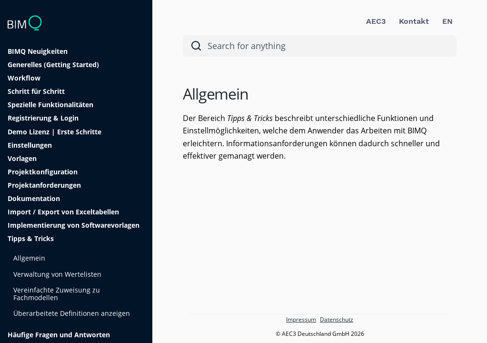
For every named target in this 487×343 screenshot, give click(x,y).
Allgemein (29, 257)
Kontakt (414, 21)
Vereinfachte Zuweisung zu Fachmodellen (56, 293)
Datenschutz (336, 319)
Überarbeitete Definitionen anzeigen (71, 313)
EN (447, 21)
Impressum (301, 319)
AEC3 (376, 21)
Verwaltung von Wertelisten (57, 274)
